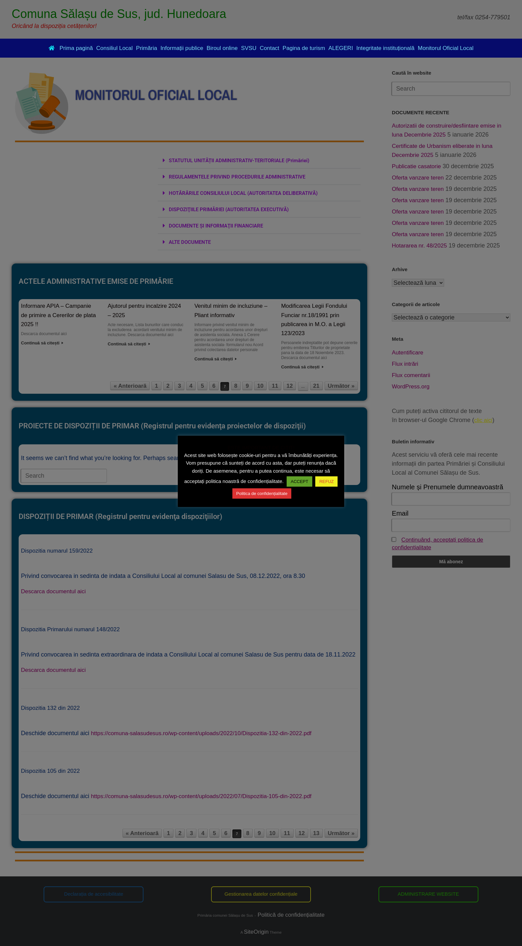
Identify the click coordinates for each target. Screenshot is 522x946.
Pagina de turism (304, 48)
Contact (269, 48)
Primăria (146, 48)
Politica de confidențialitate (262, 493)
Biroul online (222, 48)
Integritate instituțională (385, 48)
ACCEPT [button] (299, 481)
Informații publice (181, 48)
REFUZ (326, 481)
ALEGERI (340, 48)
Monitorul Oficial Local (445, 48)
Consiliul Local (114, 48)
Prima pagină (71, 48)
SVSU (248, 48)
